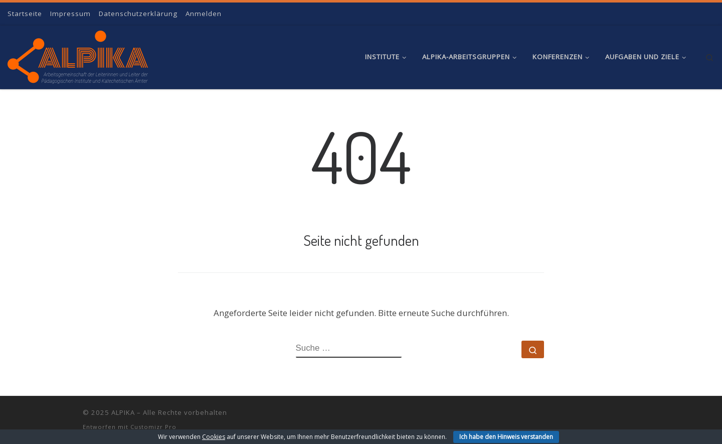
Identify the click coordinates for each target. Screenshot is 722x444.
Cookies (213, 436)
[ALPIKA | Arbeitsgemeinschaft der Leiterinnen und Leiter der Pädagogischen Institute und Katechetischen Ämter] (78, 54)
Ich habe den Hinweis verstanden (506, 436)
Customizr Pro (153, 426)
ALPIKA (123, 412)
